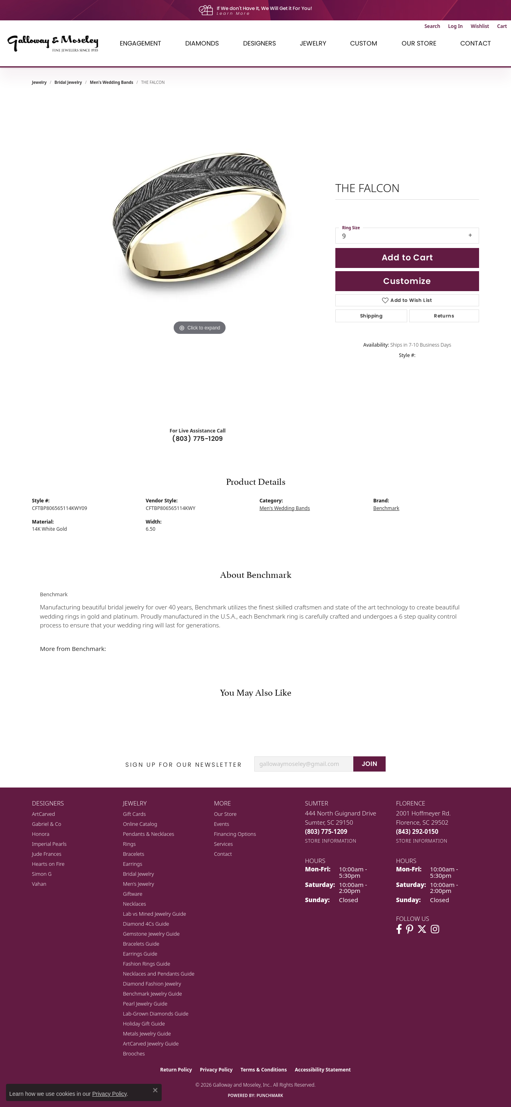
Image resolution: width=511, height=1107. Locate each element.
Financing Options (235, 833)
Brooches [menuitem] (134, 1053)
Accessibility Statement (323, 1069)
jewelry (39, 82)
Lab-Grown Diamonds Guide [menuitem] (155, 1013)
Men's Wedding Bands (111, 82)
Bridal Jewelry (68, 82)
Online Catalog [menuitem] (140, 823)
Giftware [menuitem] (133, 893)
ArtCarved (43, 813)
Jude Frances (46, 853)
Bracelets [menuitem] (133, 853)
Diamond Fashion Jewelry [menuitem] (152, 983)
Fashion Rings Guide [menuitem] (146, 963)
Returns (444, 315)
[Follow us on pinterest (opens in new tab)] (409, 929)
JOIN (370, 763)
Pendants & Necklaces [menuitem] (148, 833)
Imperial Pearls (49, 843)
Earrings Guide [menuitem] (140, 953)
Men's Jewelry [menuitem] (138, 883)
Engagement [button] (140, 43)
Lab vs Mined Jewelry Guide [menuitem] (154, 913)
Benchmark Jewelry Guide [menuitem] (152, 993)
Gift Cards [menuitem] (134, 813)
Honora (41, 833)
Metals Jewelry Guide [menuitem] (147, 1033)
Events (221, 823)
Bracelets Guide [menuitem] (141, 943)
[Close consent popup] (155, 1090)
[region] (199, 257)
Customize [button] (407, 281)
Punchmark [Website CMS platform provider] (270, 1095)
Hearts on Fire (48, 863)
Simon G (41, 873)
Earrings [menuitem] (132, 863)
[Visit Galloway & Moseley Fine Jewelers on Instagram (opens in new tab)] (435, 929)
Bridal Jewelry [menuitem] (138, 873)
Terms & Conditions (264, 1069)
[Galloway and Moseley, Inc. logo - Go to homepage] (56, 43)
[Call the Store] (326, 831)
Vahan (39, 883)
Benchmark (386, 508)
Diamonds (202, 43)
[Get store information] (331, 840)
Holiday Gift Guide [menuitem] (144, 1023)
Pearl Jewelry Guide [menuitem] (145, 1003)
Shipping (371, 315)
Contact (475, 43)
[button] (432, 26)
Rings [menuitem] (129, 843)
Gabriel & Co (46, 823)
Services (223, 843)
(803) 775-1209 (197, 438)
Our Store (225, 813)
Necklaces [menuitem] (134, 903)
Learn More (233, 13)
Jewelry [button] (313, 43)
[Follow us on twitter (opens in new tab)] (422, 929)
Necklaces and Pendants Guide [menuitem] (158, 973)
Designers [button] (259, 43)
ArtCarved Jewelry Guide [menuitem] (151, 1043)
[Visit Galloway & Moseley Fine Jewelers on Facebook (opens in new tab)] (399, 929)
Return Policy (176, 1069)
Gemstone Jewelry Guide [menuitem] (151, 933)
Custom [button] (363, 43)
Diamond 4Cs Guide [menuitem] (146, 923)
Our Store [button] (419, 43)
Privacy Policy (216, 1069)
